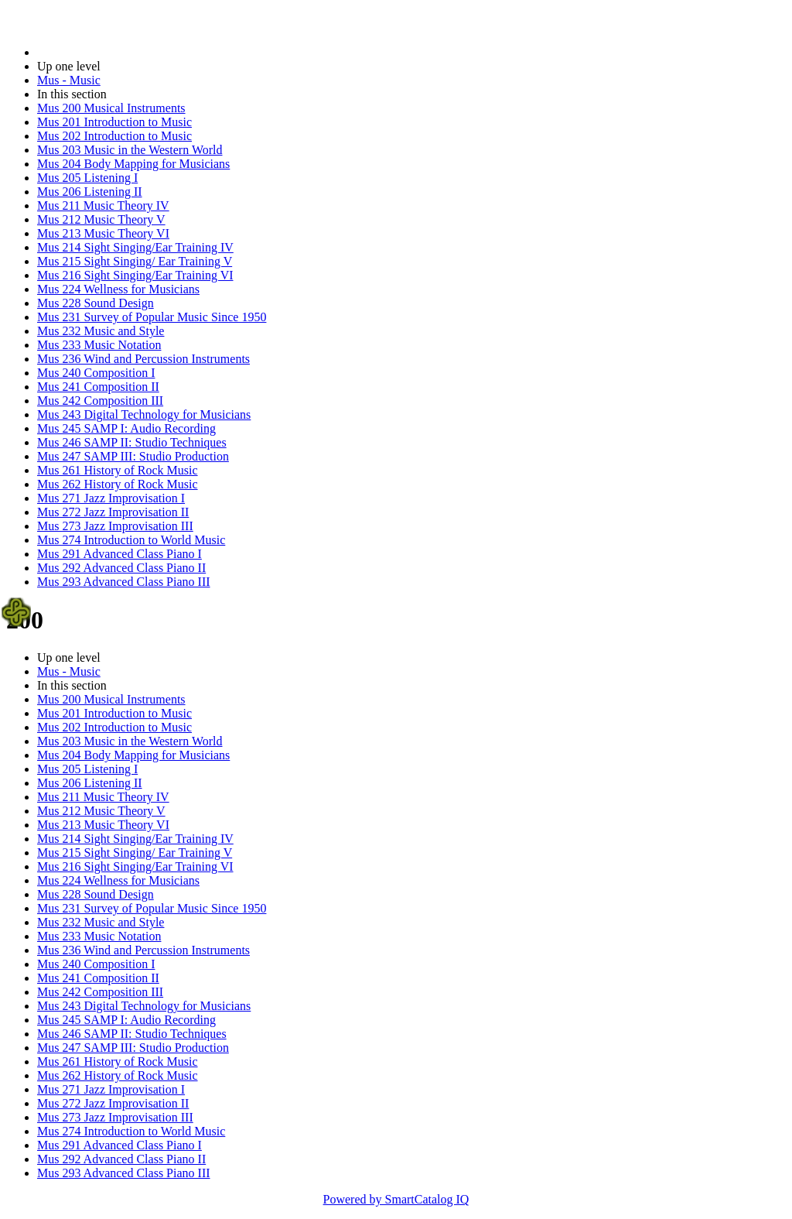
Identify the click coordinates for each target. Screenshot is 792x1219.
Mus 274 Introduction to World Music (131, 539)
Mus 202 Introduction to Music (114, 135)
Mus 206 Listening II (89, 191)
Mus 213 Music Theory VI (103, 233)
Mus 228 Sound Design (95, 303)
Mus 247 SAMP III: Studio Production (133, 456)
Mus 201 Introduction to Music (114, 121)
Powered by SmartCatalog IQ (396, 1199)
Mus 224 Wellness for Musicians (118, 289)
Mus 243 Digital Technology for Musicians (144, 414)
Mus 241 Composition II (98, 386)
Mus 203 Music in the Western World (129, 149)
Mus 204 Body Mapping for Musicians (133, 163)
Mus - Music (69, 80)
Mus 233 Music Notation (99, 344)
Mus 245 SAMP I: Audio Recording (126, 428)
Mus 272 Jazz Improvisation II (113, 512)
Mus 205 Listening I (87, 177)
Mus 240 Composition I (96, 372)
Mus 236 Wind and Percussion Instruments (143, 358)
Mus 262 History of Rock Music (117, 484)
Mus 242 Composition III (100, 400)
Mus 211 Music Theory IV (103, 205)
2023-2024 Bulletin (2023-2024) (118, 52)
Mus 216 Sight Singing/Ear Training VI (135, 275)
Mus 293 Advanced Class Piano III (123, 581)
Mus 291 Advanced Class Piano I (119, 553)
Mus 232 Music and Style (100, 330)
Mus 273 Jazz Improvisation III (115, 525)
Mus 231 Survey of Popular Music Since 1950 (151, 317)
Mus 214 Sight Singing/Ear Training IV (135, 247)
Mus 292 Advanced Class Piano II (121, 567)
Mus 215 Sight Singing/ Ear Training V (134, 261)
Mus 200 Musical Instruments (111, 108)
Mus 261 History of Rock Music (117, 470)
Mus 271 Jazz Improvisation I (111, 498)
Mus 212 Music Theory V (101, 219)
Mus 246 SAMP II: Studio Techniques (132, 442)
